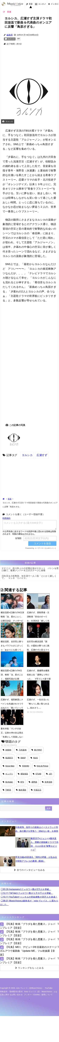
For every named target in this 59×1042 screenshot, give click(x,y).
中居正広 (36, 790)
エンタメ (40, 4)
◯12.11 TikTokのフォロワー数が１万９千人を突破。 (27, 893)
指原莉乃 (8, 758)
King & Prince (41, 766)
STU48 (37, 774)
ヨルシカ (27, 455)
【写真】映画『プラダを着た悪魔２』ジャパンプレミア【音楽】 (27, 926)
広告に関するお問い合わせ (11, 995)
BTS (21, 782)
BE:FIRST (36, 750)
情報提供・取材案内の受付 (11, 992)
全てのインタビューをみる (29, 870)
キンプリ (8, 774)
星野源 (33, 782)
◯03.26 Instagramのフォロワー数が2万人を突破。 (26, 889)
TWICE (7, 790)
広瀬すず (42, 455)
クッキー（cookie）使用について (38, 995)
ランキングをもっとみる (29, 968)
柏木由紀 (8, 782)
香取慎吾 (23, 774)
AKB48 (7, 750)
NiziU (34, 758)
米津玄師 (47, 782)
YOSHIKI (24, 766)
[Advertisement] (29, 58)
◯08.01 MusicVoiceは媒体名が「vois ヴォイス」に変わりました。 (29, 902)
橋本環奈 (21, 790)
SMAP (22, 758)
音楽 (29, 4)
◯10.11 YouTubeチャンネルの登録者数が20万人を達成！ (29, 897)
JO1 (49, 774)
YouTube (48, 988)
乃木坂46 (21, 750)
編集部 (10, 35)
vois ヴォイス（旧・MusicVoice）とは (40, 992)
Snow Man (8, 766)
